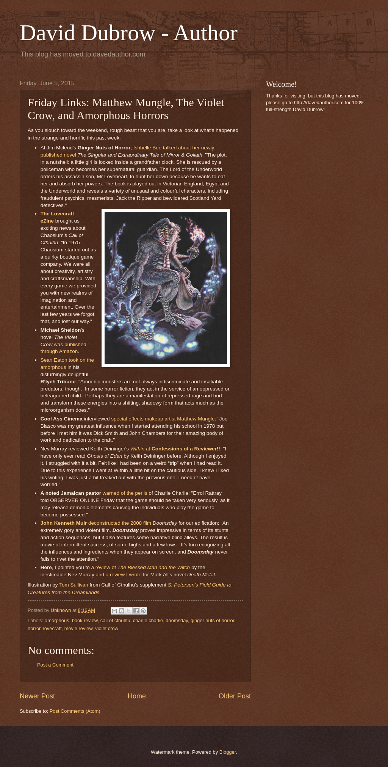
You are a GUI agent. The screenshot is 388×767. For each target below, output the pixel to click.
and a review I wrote (119, 574)
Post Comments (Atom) (75, 711)
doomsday (177, 620)
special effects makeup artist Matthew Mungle (162, 419)
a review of (140, 567)
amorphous (57, 620)
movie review (78, 628)
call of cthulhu (115, 620)
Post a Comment (55, 665)
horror (34, 628)
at (175, 449)
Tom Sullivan (73, 585)
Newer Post (37, 696)
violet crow (106, 628)
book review (85, 620)
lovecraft (52, 628)
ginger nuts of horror (212, 620)
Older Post (235, 696)
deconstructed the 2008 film (96, 523)
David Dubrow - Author (129, 32)
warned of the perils (125, 493)
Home (137, 696)
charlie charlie (148, 620)
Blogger (227, 752)
